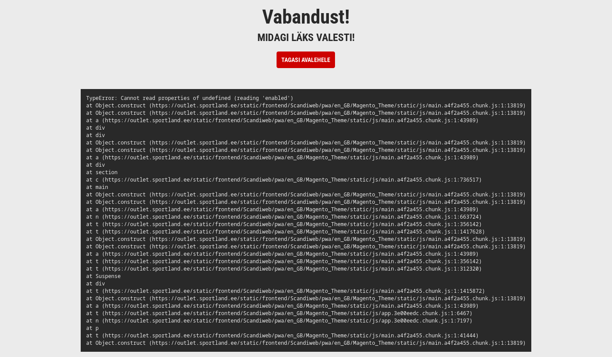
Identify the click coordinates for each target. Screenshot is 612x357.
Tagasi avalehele (305, 59)
